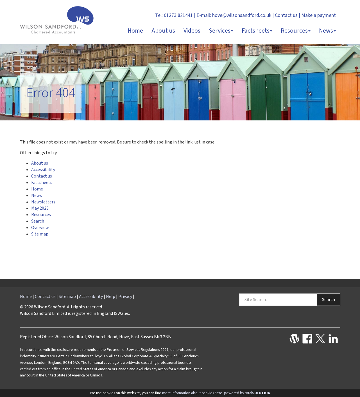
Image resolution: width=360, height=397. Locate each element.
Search (37, 221)
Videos (192, 30)
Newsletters (43, 202)
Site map (39, 234)
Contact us (286, 15)
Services (221, 30)
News (327, 30)
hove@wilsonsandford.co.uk (241, 15)
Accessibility (43, 170)
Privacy (125, 296)
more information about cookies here (192, 393)
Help (110, 296)
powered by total (247, 393)
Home (135, 30)
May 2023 (40, 208)
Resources (296, 30)
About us (163, 30)
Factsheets (257, 30)
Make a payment (318, 15)
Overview (40, 228)
